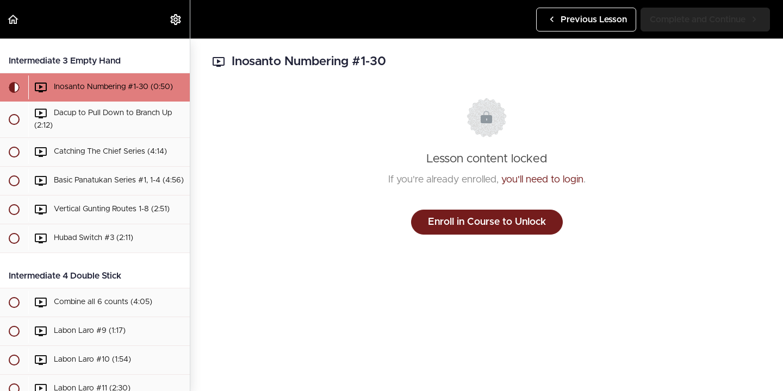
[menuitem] (176, 19)
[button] (13, 19)
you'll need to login (542, 180)
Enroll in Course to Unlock (487, 222)
